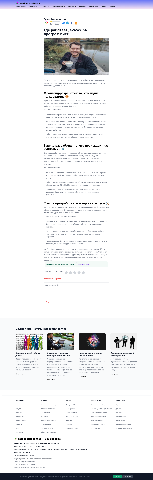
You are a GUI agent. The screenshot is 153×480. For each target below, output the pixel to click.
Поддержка (34, 7)
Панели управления (48, 420)
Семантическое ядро (99, 413)
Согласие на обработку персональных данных (29, 467)
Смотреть (19, 374)
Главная (19, 405)
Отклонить (127, 477)
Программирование (123, 424)
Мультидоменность (98, 420)
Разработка (21, 7)
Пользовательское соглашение (24, 464)
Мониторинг (120, 413)
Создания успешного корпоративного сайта (58, 354)
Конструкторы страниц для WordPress (90, 354)
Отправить (49, 302)
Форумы (69, 424)
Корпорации (70, 409)
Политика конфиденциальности (24, 462)
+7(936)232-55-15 (23, 452)
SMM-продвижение (98, 424)
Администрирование (124, 428)
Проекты (82, 7)
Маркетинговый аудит (99, 405)
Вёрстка (119, 405)
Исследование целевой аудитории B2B (122, 354)
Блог (103, 7)
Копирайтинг (96, 428)
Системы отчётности (48, 428)
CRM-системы (46, 424)
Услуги (46, 7)
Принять (117, 477)
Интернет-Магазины (73, 405)
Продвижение (59, 7)
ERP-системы (46, 413)
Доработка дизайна (98, 417)
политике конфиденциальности (78, 477)
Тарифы (72, 7)
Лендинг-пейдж (72, 417)
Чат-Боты (44, 417)
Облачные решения (48, 432)
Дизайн (118, 409)
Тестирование (121, 417)
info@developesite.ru (27, 456)
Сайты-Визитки (71, 413)
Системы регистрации (49, 405)
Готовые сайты (94, 7)
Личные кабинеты (48, 409)
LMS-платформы (72, 428)
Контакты (112, 7)
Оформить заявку (84, 264)
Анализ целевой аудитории (101, 409)
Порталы (69, 420)
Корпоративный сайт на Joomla (28, 354)
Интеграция (120, 420)
